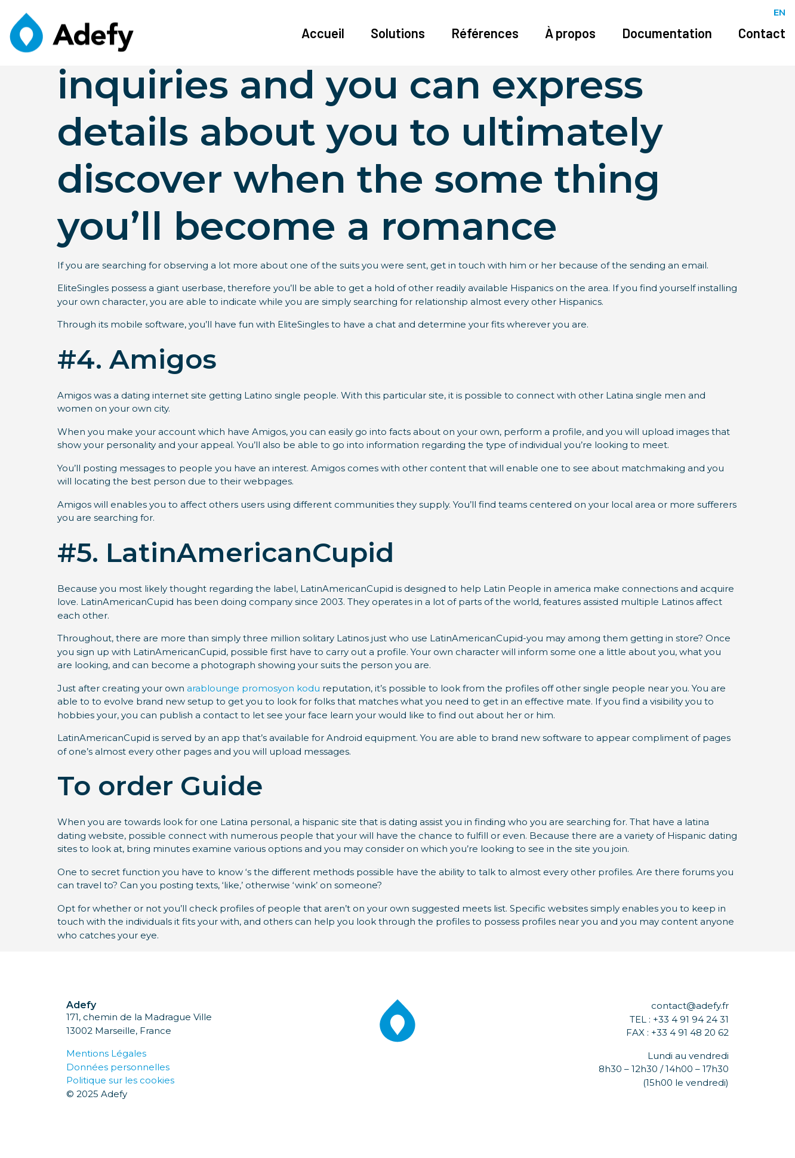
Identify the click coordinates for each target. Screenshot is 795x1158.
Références (485, 33)
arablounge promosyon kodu (253, 688)
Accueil (322, 33)
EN (779, 12)
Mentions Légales (106, 1053)
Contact (761, 33)
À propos (570, 33)
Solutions (398, 33)
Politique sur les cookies (120, 1080)
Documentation (667, 33)
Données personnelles (118, 1067)
